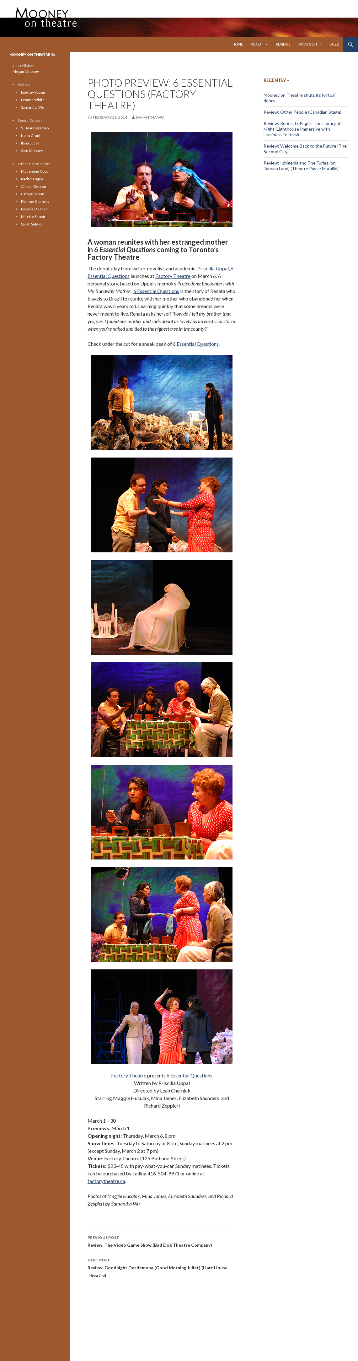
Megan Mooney (26, 71)
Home (237, 44)
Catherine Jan (32, 194)
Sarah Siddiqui (33, 224)
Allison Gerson (33, 186)
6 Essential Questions (156, 291)
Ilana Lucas (30, 143)
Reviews (283, 44)
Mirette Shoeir (33, 216)
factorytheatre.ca (106, 1181)
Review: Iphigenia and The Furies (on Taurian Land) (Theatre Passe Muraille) (301, 165)
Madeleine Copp (34, 171)
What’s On (307, 44)
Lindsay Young (33, 92)
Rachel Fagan (32, 178)
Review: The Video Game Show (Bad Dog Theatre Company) (162, 1241)
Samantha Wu (150, 117)
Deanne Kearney (35, 201)
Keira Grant (30, 135)
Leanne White (33, 99)
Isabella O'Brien (34, 209)
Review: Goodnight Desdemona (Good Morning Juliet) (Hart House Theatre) (162, 1267)
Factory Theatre (172, 276)
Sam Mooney (32, 150)
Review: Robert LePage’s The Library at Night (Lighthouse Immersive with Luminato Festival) (302, 129)
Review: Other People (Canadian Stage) (302, 112)
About (257, 44)
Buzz (334, 44)
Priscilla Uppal (213, 268)
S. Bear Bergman (35, 128)
